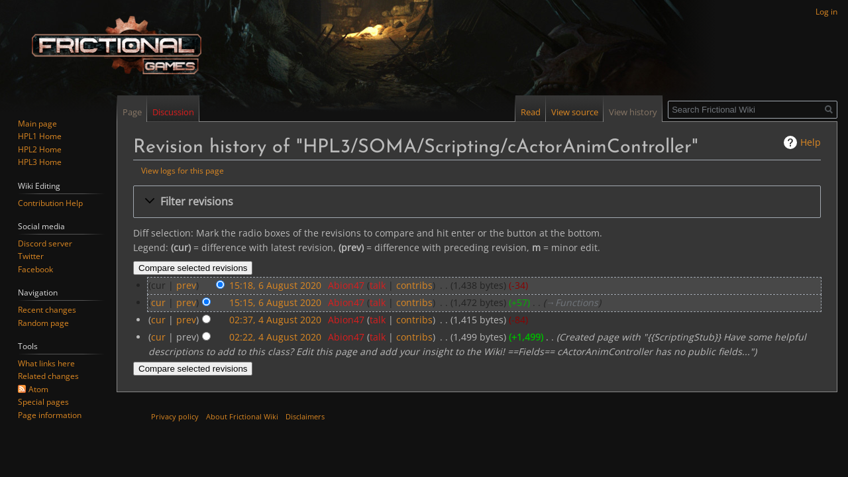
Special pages (43, 401)
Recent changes (47, 309)
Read (531, 112)
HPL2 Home (40, 149)
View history (633, 112)
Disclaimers (305, 416)
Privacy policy (175, 416)
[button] (477, 202)
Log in (826, 11)
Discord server (45, 243)
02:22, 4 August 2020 (275, 337)
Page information (49, 415)
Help (810, 142)
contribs (414, 285)
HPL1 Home (40, 136)
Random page (43, 323)
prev (186, 285)
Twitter (31, 256)
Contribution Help (50, 203)
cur (158, 302)
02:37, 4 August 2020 (275, 319)
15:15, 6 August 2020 (275, 302)
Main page (37, 123)
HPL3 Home (40, 162)
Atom (38, 389)
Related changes (48, 376)
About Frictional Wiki (242, 416)
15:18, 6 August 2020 (275, 285)
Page (132, 112)
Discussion (173, 112)
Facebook (35, 269)
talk (378, 285)
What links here (46, 363)
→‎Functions (572, 302)
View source (574, 112)
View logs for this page (182, 170)
